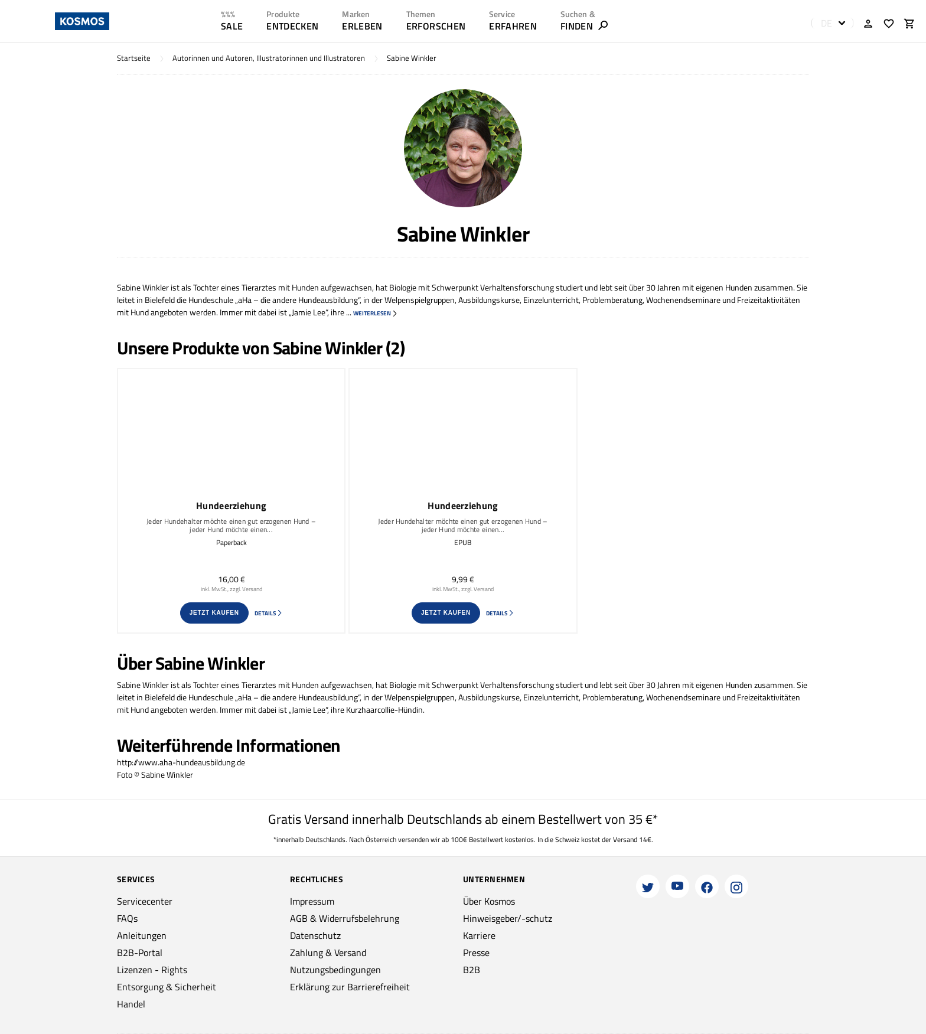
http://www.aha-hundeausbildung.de (181, 762)
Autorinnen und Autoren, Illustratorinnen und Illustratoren (268, 58)
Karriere (479, 935)
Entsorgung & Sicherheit (166, 987)
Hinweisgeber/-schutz (507, 918)
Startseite (134, 58)
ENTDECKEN (292, 26)
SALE (232, 26)
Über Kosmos (489, 901)
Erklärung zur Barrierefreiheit (350, 987)
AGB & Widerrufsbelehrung (344, 918)
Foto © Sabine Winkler (155, 774)
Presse (476, 952)
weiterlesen (375, 313)
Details (269, 613)
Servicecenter (144, 901)
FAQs (127, 918)
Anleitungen (142, 935)
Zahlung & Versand (328, 952)
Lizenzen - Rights (152, 970)
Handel (131, 1004)
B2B (471, 970)
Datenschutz (315, 935)
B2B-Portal (139, 952)
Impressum (312, 901)
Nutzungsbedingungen (335, 970)
